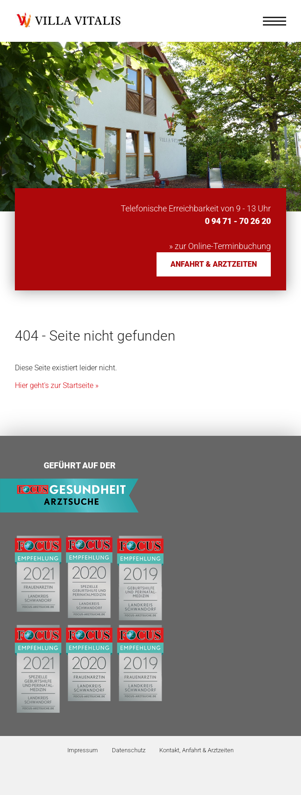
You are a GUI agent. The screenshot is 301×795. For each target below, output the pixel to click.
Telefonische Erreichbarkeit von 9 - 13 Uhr (196, 208)
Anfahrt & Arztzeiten (213, 264)
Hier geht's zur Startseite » (56, 385)
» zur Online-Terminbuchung (220, 246)
